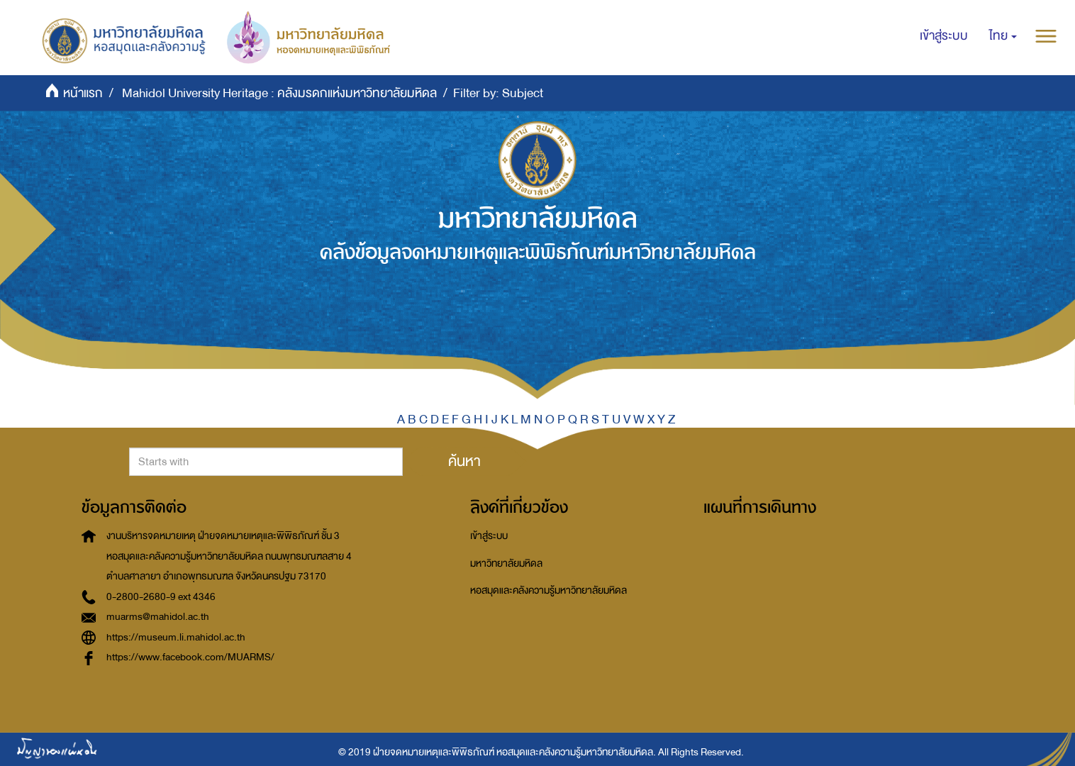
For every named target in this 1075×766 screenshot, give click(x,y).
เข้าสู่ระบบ (489, 536)
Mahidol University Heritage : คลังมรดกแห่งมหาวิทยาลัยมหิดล (279, 93)
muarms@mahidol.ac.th (157, 617)
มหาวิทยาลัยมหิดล (506, 563)
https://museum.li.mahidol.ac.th (175, 637)
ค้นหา (464, 461)
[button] (1003, 36)
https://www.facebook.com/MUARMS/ (190, 657)
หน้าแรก (83, 93)
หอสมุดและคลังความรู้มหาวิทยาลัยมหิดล (548, 590)
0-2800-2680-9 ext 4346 (161, 597)
